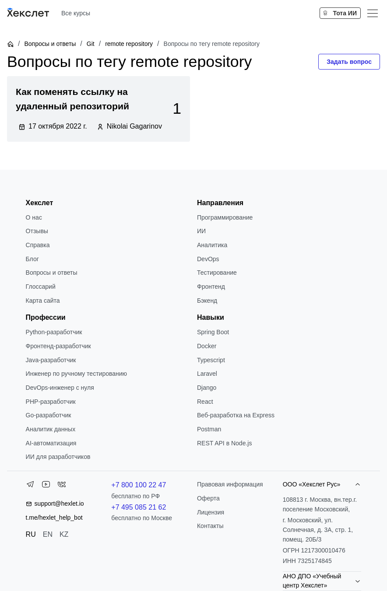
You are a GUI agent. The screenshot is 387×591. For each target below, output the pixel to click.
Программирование (225, 217)
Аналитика (212, 244)
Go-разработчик (48, 415)
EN (48, 534)
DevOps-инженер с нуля (60, 387)
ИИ (201, 230)
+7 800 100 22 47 (138, 485)
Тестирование (217, 272)
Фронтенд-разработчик (58, 346)
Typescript (211, 360)
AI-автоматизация (51, 443)
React (205, 401)
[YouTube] (46, 486)
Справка (38, 244)
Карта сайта (43, 300)
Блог (32, 258)
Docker (206, 346)
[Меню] (372, 13)
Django (206, 387)
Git (91, 44)
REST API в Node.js (224, 443)
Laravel (207, 373)
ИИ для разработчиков (58, 456)
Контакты (210, 525)
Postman (209, 429)
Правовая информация (230, 484)
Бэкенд (207, 300)
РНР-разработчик (51, 401)
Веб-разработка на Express (235, 415)
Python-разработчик (54, 332)
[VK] (61, 486)
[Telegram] (30, 486)
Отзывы (37, 230)
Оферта (208, 498)
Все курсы (75, 13)
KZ (64, 534)
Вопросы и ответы (50, 44)
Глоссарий (41, 286)
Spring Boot (213, 332)
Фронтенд (211, 286)
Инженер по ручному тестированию (76, 373)
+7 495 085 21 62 (138, 507)
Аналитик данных (51, 429)
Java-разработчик (51, 360)
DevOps (208, 258)
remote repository (129, 44)
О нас (34, 217)
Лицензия (210, 512)
